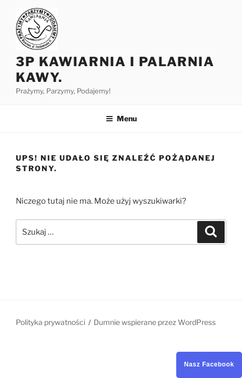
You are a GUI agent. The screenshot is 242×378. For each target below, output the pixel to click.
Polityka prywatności (50, 322)
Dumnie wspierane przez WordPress (155, 322)
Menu (121, 118)
